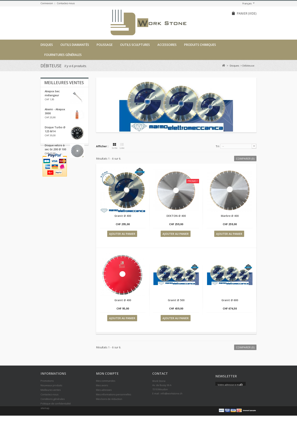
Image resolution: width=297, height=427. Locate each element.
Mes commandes (105, 380)
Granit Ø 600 (229, 300)
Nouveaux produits (51, 385)
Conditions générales (53, 399)
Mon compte (107, 373)
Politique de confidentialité (56, 403)
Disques (47, 45)
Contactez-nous (66, 3)
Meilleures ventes (64, 82)
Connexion (47, 3)
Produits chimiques (200, 45)
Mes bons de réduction (109, 399)
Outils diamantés (74, 45)
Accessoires (167, 45)
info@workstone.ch (171, 393)
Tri (217, 146)
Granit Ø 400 (122, 216)
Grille (114, 146)
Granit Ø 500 (176, 300)
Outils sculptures (135, 45)
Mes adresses (104, 390)
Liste (122, 146)
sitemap (45, 408)
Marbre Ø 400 (230, 216)
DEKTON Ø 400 (176, 216)
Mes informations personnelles (113, 394)
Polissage (105, 45)
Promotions (47, 380)
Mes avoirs (102, 385)
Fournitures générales (63, 55)
